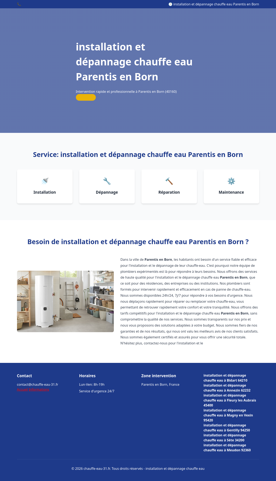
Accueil (22, 389)
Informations (39, 389)
